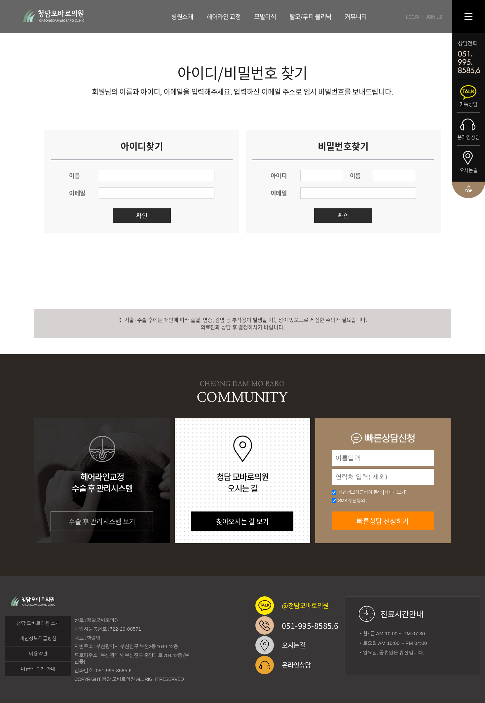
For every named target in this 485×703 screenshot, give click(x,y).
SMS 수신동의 (351, 500)
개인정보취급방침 (37, 638)
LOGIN (412, 16)
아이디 (279, 175)
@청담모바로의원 (305, 605)
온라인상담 (468, 137)
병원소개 (182, 16)
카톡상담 (469, 104)
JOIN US (434, 16)
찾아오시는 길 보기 (242, 521)
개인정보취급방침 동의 (372, 492)
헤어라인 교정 (223, 16)
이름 (74, 175)
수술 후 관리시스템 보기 (102, 521)
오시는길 (469, 170)
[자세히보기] (394, 492)
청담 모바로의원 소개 (38, 623)
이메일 (77, 193)
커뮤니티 (356, 16)
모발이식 (265, 16)
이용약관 (38, 653)
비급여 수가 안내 (38, 669)
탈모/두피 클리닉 (310, 16)
